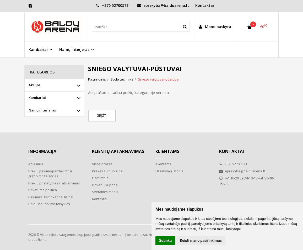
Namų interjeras (42, 110)
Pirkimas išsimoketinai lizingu (51, 197)
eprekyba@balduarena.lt (163, 5)
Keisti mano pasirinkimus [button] (201, 240)
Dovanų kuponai (105, 185)
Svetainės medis (105, 191)
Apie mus (35, 164)
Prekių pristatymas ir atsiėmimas (54, 183)
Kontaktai (204, 5)
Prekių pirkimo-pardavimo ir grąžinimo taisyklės (50, 174)
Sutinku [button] (165, 240)
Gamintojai (100, 177)
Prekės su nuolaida (107, 171)
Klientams (167, 151)
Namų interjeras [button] (74, 49)
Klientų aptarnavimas (118, 151)
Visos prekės (102, 164)
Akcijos (34, 85)
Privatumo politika (42, 190)
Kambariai (37, 97)
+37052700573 (233, 164)
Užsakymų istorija (169, 171)
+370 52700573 (112, 5)
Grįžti (101, 115)
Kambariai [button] (38, 49)
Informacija (42, 151)
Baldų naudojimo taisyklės (49, 203)
